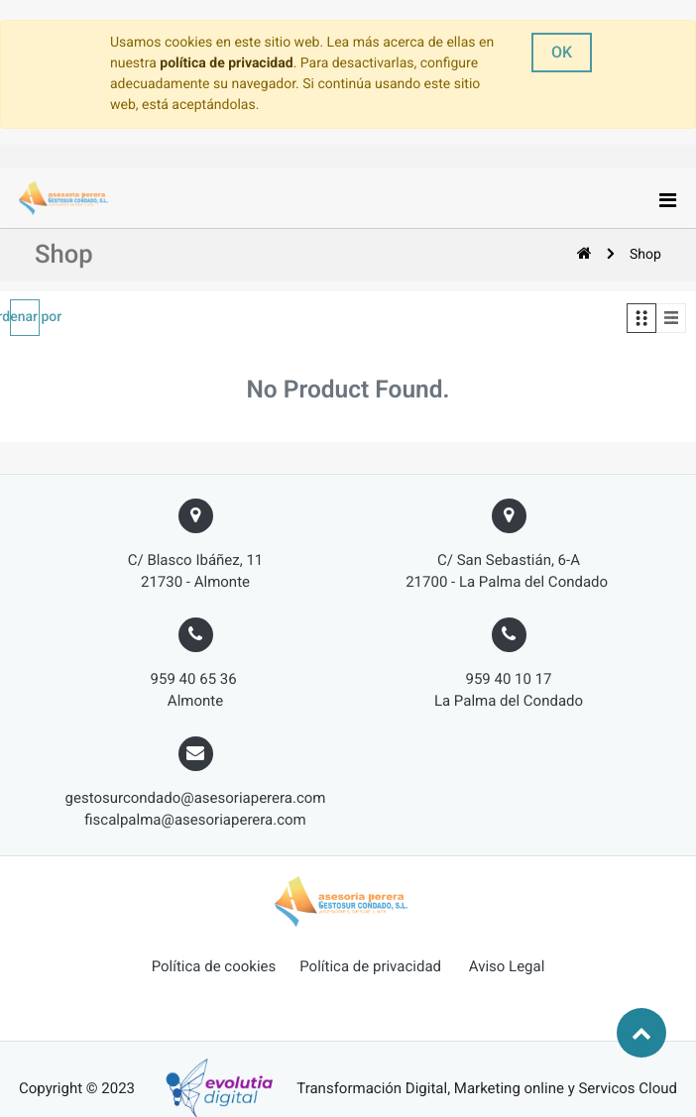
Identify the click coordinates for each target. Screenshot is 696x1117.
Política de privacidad (370, 966)
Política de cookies (214, 966)
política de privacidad (226, 63)
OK (561, 52)
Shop (645, 255)
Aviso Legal (507, 966)
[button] (25, 317)
